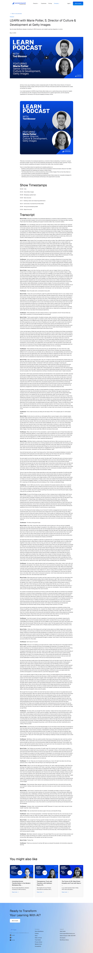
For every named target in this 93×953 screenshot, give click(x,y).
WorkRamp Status (64, 940)
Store (36, 935)
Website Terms (38, 944)
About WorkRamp (39, 931)
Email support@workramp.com (67, 933)
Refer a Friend (38, 937)
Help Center (63, 931)
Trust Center (38, 940)
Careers (37, 933)
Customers (43, 3)
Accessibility (38, 946)
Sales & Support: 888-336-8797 (67, 935)
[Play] (46, 57)
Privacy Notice (38, 942)
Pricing (50, 3)
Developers (62, 937)
